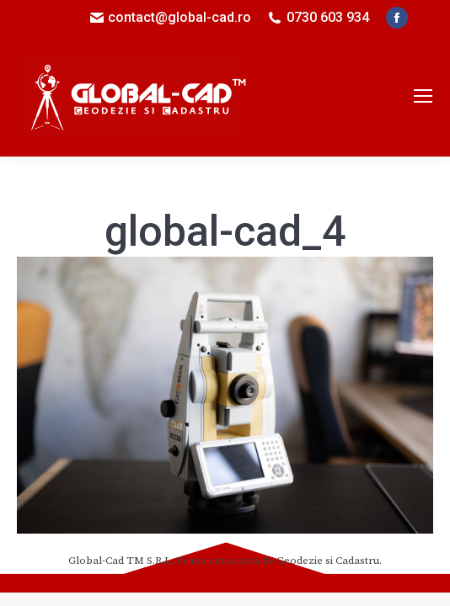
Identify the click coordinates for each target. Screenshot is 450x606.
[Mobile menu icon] (423, 96)
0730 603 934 (328, 17)
